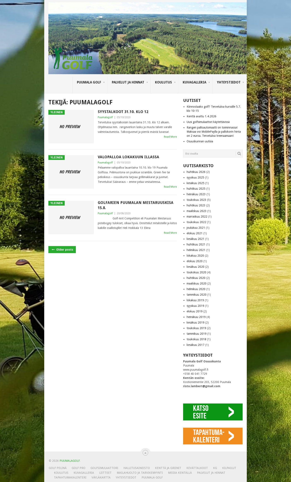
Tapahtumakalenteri (70, 477)
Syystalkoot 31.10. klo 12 (123, 111)
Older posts (62, 249)
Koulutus (163, 82)
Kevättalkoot (197, 468)
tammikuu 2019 (196, 333)
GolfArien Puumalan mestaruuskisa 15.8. (135, 205)
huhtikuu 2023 (196, 205)
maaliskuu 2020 (196, 283)
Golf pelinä (58, 468)
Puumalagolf (105, 117)
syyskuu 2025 (195, 177)
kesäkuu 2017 (195, 344)
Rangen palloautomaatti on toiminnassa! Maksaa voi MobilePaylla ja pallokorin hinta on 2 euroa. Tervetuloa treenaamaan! (214, 131)
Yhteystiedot (229, 82)
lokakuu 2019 (195, 300)
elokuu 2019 (195, 311)
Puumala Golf (89, 82)
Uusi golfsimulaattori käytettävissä (208, 122)
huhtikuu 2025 (196, 188)
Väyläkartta (101, 477)
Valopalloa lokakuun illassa (128, 157)
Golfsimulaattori (104, 468)
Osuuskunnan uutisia (200, 141)
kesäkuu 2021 (195, 238)
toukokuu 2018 (196, 339)
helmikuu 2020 (196, 289)
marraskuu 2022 (197, 216)
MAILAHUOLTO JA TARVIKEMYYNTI (140, 472)
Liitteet (105, 472)
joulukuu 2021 (196, 227)
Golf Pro (78, 468)
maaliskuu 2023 (196, 211)
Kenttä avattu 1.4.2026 (201, 116)
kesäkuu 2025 (195, 183)
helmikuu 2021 (196, 250)
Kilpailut (229, 468)
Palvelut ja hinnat (128, 82)
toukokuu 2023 (196, 199)
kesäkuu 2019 (195, 322)
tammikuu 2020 (196, 294)
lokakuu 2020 (195, 255)
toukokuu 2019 (196, 328)
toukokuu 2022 (196, 222)
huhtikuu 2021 (196, 244)
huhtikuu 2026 (196, 172)
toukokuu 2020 (196, 272)
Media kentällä (180, 472)
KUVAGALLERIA (194, 82)
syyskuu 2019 (195, 305)
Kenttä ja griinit (168, 468)
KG (215, 468)
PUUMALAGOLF (70, 460)
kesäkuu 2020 (195, 266)
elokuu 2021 (195, 233)
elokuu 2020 (195, 261)
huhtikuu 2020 (196, 278)
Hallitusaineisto (136, 468)
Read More (170, 136)
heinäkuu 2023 (196, 194)
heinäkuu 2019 (196, 317)
